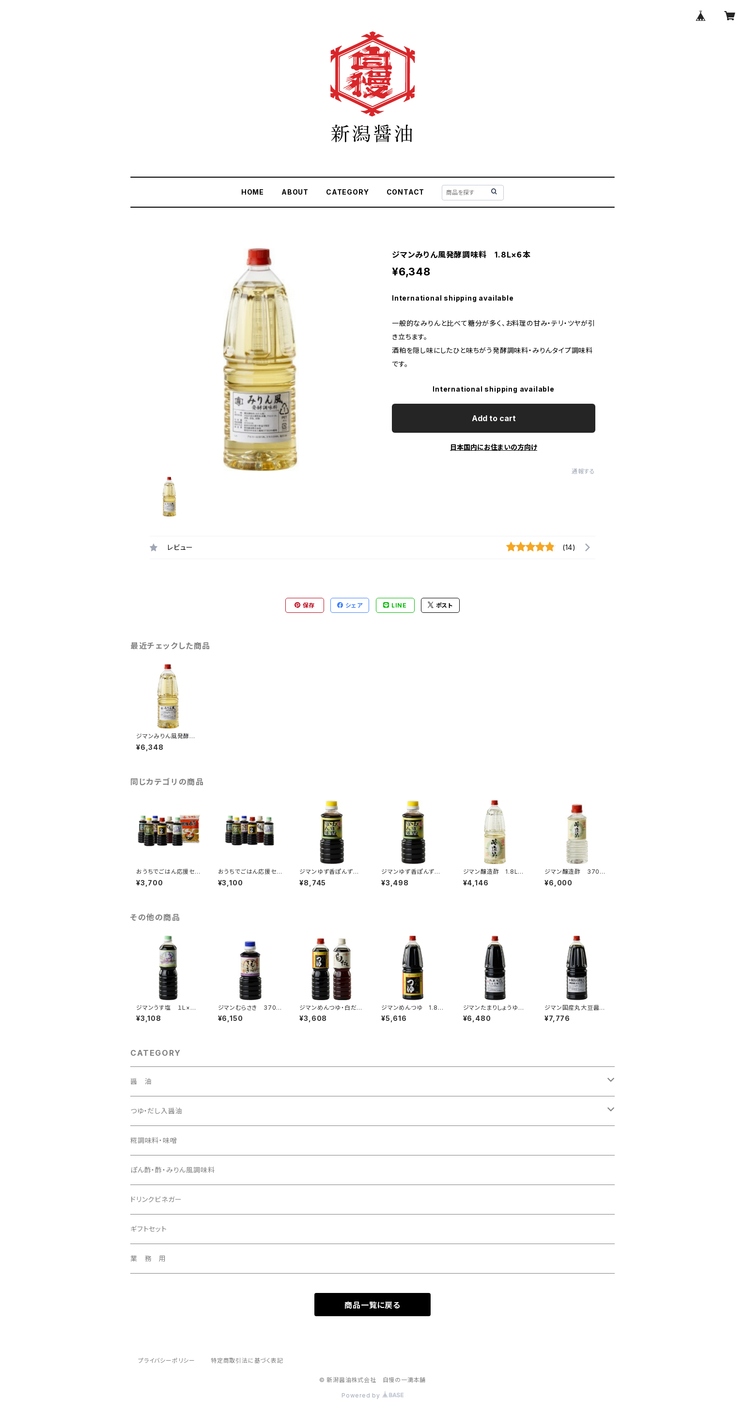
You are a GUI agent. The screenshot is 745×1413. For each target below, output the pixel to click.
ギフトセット (148, 1229)
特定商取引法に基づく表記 (247, 1360)
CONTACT (406, 192)
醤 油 (141, 1081)
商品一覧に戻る (372, 1305)
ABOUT (295, 192)
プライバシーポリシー (166, 1360)
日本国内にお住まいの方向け (493, 447)
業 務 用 (148, 1258)
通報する (583, 471)
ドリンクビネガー (156, 1199)
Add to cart (494, 418)
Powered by (372, 1395)
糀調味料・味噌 (153, 1140)
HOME (252, 192)
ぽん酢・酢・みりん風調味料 (172, 1170)
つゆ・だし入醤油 (156, 1111)
